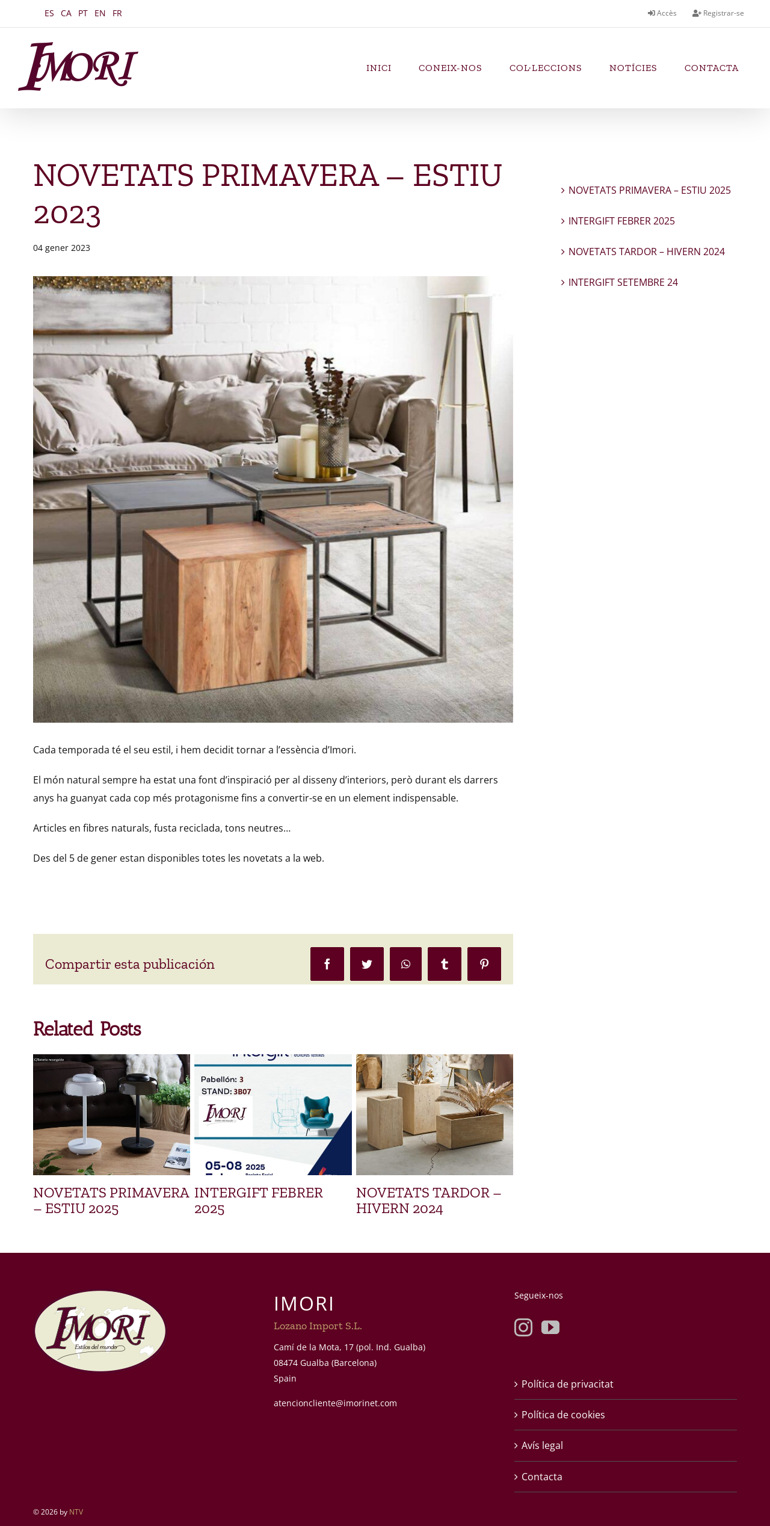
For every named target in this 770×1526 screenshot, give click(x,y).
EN (100, 13)
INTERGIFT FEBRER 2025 (258, 1200)
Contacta (542, 1476)
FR (117, 13)
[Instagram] (523, 1327)
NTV (76, 1512)
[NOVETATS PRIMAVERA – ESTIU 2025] (111, 1060)
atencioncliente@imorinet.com (335, 1403)
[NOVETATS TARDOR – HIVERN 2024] (434, 1060)
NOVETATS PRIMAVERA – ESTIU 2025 (111, 1200)
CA (66, 13)
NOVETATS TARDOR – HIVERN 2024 (429, 1200)
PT (83, 13)
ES (49, 13)
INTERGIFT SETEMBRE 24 (623, 282)
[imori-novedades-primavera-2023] (273, 499)
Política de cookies (563, 1414)
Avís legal (542, 1445)
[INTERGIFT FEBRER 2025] (272, 1060)
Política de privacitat (568, 1384)
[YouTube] (550, 1327)
